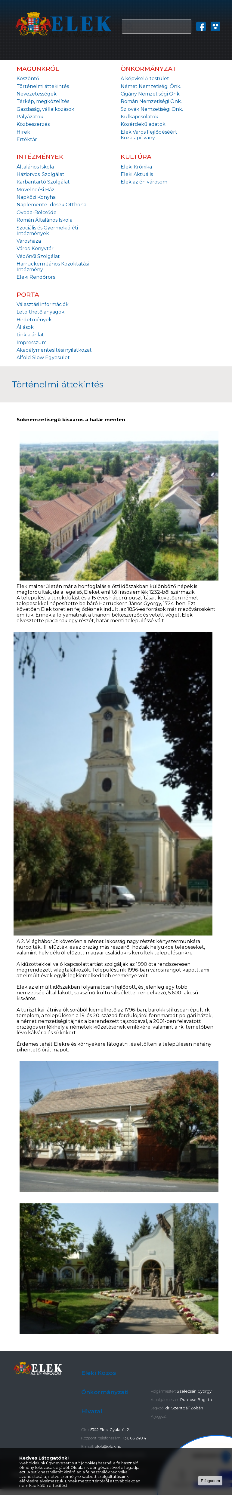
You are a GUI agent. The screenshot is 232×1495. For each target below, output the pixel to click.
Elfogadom (210, 1480)
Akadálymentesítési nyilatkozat (54, 350)
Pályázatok (30, 117)
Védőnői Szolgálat (38, 256)
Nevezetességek (37, 94)
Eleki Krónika (136, 167)
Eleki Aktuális (137, 174)
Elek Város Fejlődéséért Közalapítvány (149, 135)
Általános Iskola (35, 167)
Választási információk (43, 304)
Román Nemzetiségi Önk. (151, 101)
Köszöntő (28, 78)
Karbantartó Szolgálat (43, 182)
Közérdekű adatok (143, 124)
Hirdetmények (34, 320)
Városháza (29, 241)
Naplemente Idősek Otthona (51, 205)
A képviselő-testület (145, 78)
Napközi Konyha (36, 197)
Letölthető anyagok (40, 312)
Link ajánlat (30, 335)
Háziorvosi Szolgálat (40, 174)
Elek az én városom (144, 182)
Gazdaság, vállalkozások (45, 109)
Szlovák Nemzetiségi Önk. (152, 109)
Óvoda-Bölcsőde (37, 212)
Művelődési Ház (35, 190)
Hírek (23, 132)
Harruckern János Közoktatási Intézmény (53, 266)
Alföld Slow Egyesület (43, 357)
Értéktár (27, 139)
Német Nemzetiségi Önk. (151, 86)
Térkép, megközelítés (43, 101)
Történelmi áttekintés (43, 86)
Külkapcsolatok (139, 117)
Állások (25, 327)
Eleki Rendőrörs (36, 277)
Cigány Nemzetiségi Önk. (151, 94)
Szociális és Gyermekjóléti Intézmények (47, 230)
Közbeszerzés (33, 124)
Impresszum (32, 342)
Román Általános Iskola (45, 220)
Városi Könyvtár (35, 248)
